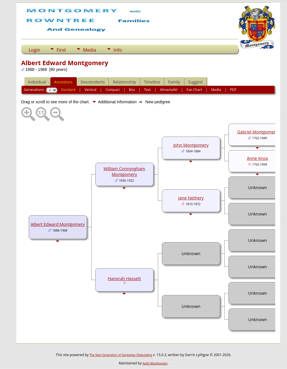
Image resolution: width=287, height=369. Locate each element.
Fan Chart (194, 89)
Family (174, 82)
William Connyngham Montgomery (124, 171)
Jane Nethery (190, 198)
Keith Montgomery (155, 363)
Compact (112, 89)
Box (132, 89)
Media (89, 50)
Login (34, 50)
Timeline (152, 82)
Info (117, 50)
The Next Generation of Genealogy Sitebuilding (121, 355)
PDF (233, 89)
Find (61, 50)
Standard (68, 89)
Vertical (90, 89)
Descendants (93, 82)
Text (147, 89)
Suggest (195, 82)
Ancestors (63, 82)
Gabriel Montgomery (257, 132)
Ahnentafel (168, 89)
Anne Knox (257, 158)
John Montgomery (191, 145)
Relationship (124, 82)
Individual (37, 82)
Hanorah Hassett (124, 278)
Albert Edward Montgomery (58, 224)
